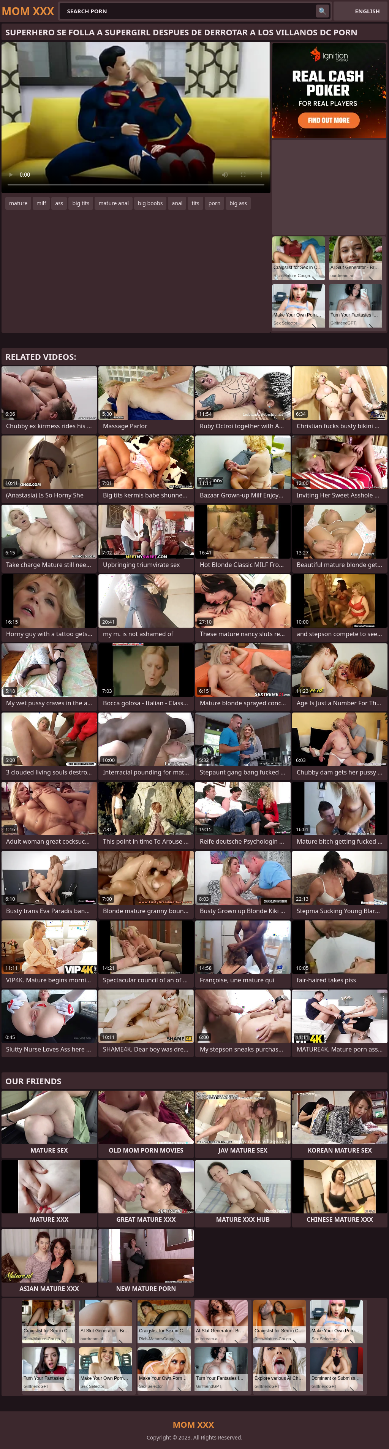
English (367, 11)
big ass (238, 203)
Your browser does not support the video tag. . (136, 117)
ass (59, 203)
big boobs (150, 203)
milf (41, 203)
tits (195, 203)
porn (215, 203)
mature (18, 203)
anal (177, 203)
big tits (80, 203)
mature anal (113, 203)
